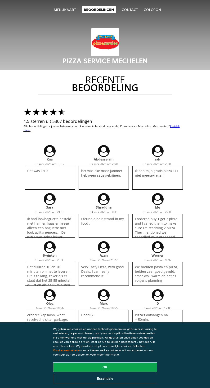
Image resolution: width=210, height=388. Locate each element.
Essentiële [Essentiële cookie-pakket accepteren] (105, 378)
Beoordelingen (99, 9)
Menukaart (65, 9)
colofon (152, 9)
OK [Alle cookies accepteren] (105, 367)
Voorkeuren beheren (67, 350)
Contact (130, 9)
